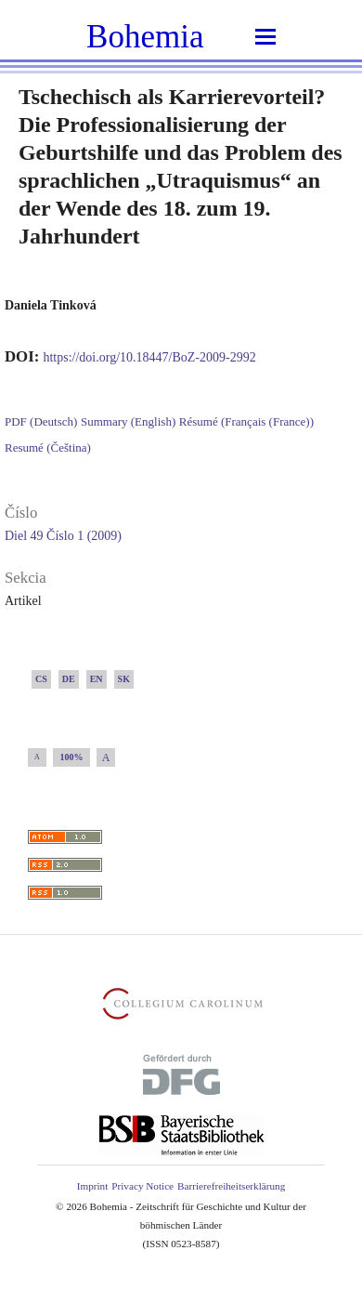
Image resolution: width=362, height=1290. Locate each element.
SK (124, 679)
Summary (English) (128, 421)
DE (68, 679)
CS (41, 679)
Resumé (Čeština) (48, 447)
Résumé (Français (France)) (246, 421)
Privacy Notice (142, 1185)
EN (96, 679)
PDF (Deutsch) (41, 421)
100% (72, 757)
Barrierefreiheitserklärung (231, 1185)
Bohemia (144, 37)
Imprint (93, 1185)
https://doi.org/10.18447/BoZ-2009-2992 (149, 357)
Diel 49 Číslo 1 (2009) (63, 536)
